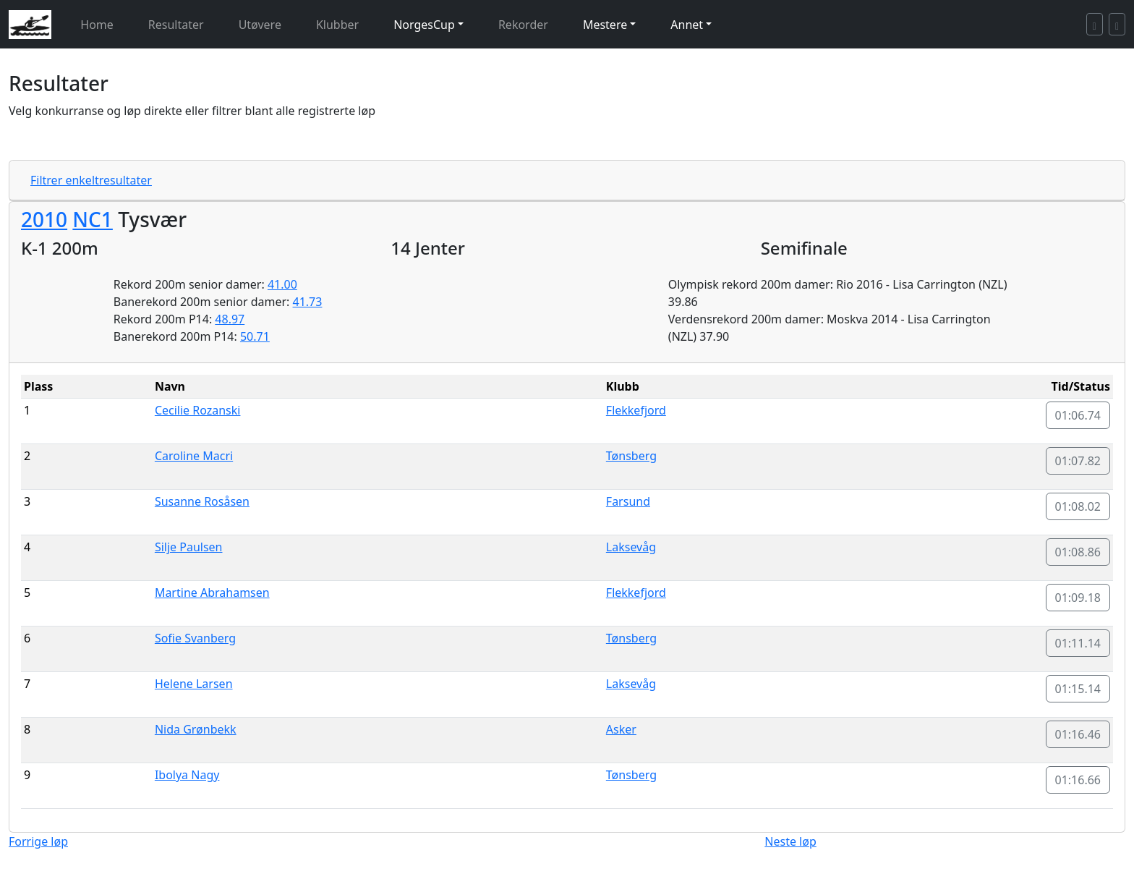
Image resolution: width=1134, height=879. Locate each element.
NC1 (92, 219)
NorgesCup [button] (424, 25)
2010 (44, 219)
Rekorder (523, 25)
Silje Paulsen (189, 547)
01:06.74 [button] (1078, 415)
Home (97, 25)
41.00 (282, 284)
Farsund (628, 501)
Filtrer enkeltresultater (91, 180)
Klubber (337, 25)
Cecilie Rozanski (198, 410)
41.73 (308, 302)
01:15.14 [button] (1078, 689)
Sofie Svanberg (195, 638)
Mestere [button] (605, 25)
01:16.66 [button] (1078, 780)
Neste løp (790, 841)
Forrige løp (38, 841)
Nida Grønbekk (195, 729)
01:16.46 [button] (1078, 734)
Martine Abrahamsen (212, 592)
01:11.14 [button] (1078, 643)
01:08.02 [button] (1078, 506)
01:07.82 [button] (1078, 461)
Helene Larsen (194, 684)
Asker (621, 729)
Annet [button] (686, 25)
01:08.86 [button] (1078, 552)
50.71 (255, 336)
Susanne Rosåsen (202, 501)
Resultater (176, 25)
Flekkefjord (636, 410)
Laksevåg (631, 547)
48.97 (229, 319)
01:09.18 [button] (1078, 598)
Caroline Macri (194, 456)
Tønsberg (631, 456)
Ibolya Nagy (187, 775)
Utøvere (260, 25)
